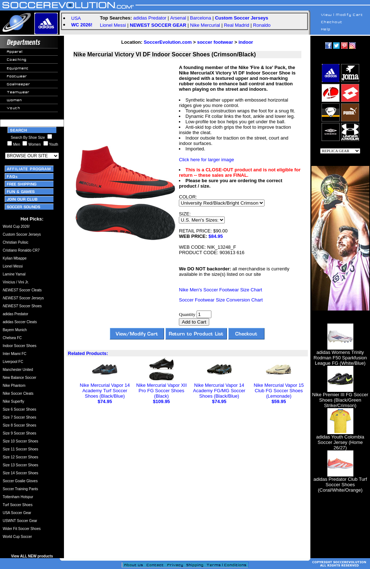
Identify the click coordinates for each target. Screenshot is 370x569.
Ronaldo (261, 25)
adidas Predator (150, 18)
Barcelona (200, 18)
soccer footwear (215, 42)
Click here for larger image (206, 159)
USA (76, 18)
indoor (245, 42)
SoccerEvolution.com (168, 42)
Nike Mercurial (205, 25)
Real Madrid (236, 25)
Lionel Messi (113, 25)
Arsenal (178, 18)
